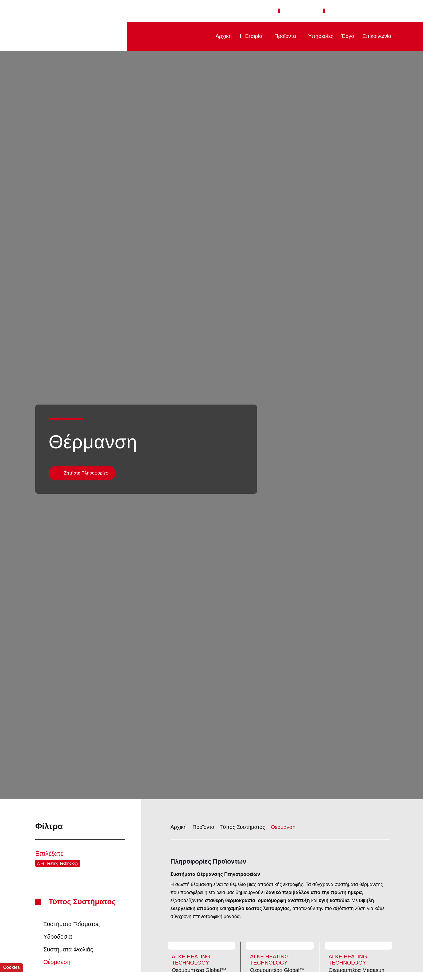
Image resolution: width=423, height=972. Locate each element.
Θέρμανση (280, 776)
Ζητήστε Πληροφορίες (86, 422)
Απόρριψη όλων (80, 955)
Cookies (10, 967)
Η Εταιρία (247, 36)
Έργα (346, 36)
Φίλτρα (80, 775)
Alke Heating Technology (57, 812)
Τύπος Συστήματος (84, 851)
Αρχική (219, 36)
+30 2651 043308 (305, 10)
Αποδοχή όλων (34, 955)
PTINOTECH (74, 36)
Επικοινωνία (375, 36)
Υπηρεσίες (319, 36)
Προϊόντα (283, 36)
